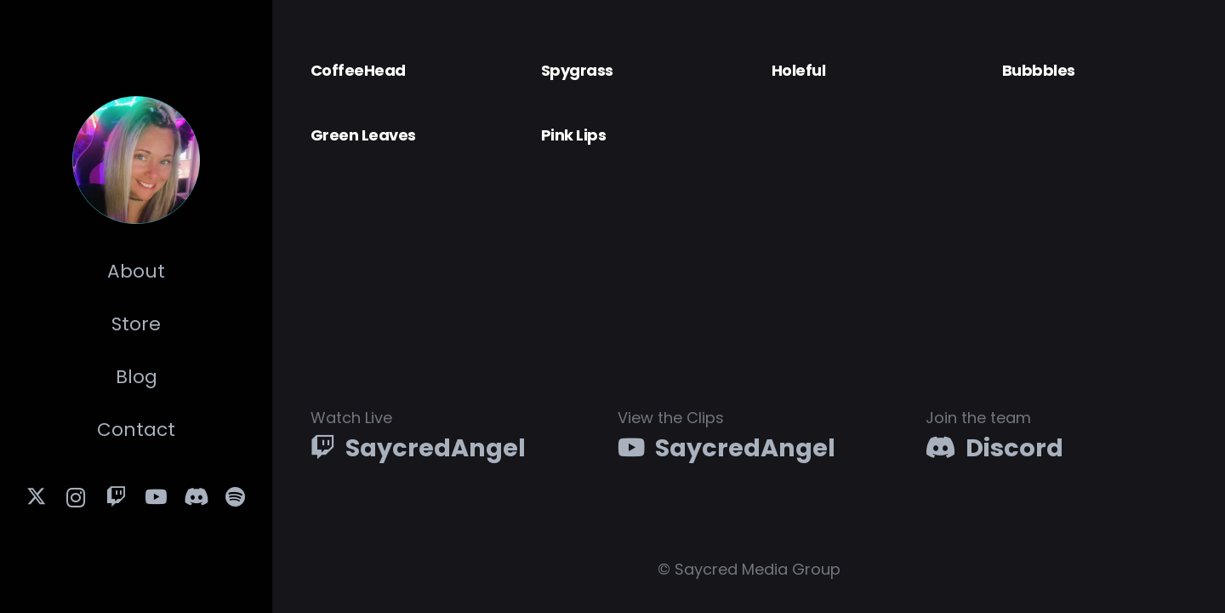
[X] (37, 498)
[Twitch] (116, 498)
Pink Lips (573, 135)
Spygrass (577, 70)
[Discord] (196, 498)
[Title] (236, 498)
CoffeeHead (358, 70)
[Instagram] (76, 498)
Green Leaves (363, 135)
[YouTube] (156, 498)
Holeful (798, 70)
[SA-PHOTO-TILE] (136, 160)
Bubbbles (1038, 70)
